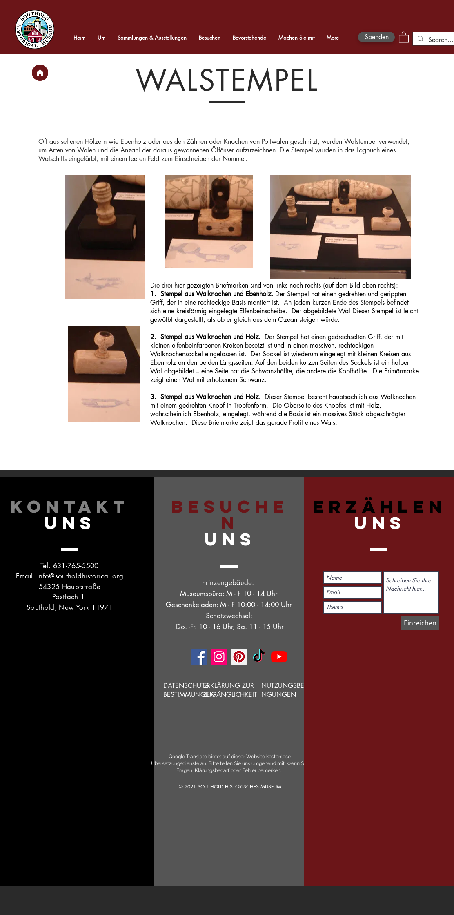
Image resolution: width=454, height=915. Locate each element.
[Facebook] (199, 657)
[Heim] (40, 73)
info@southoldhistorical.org (80, 575)
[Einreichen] (420, 623)
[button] (404, 37)
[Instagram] (219, 657)
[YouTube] (279, 657)
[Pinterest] (239, 657)
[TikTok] (259, 657)
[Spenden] (376, 37)
